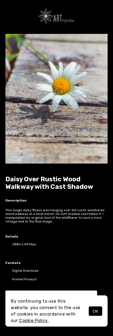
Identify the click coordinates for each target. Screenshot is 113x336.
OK (95, 311)
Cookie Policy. (34, 320)
